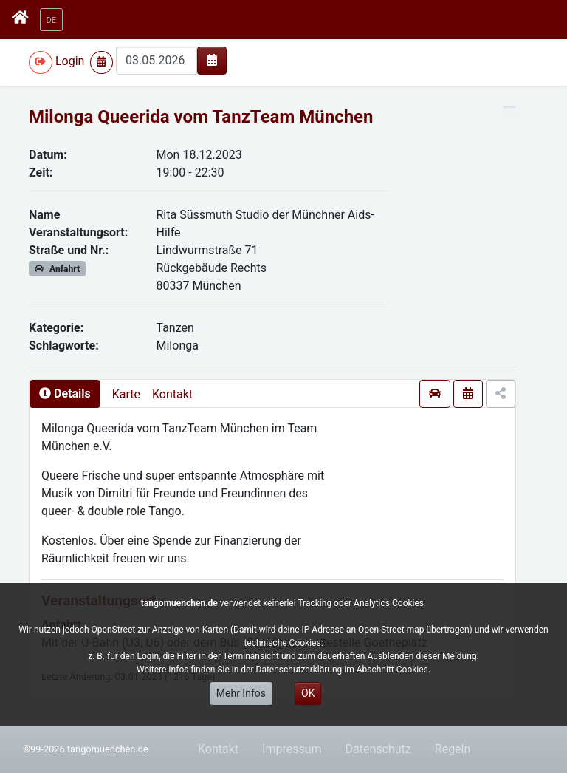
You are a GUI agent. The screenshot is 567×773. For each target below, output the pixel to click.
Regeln (453, 749)
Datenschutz (378, 749)
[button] (51, 19)
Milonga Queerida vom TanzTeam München (201, 116)
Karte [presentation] (126, 394)
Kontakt (172, 394)
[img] (212, 60)
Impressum (292, 749)
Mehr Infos (241, 693)
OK (308, 693)
